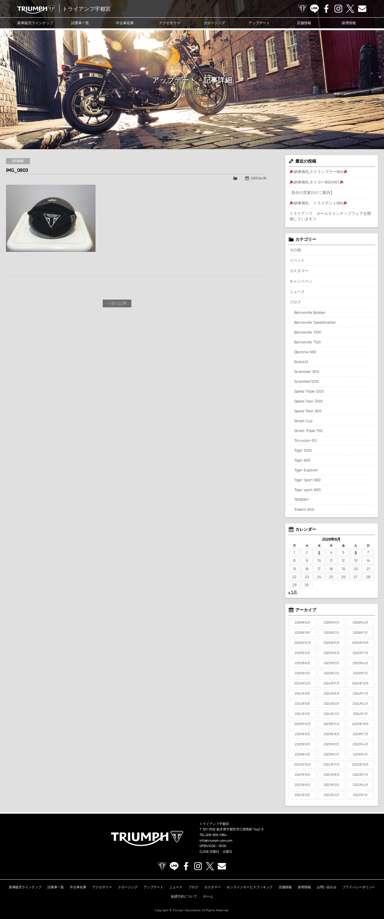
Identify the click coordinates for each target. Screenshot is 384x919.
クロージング (214, 23)
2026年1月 (360, 632)
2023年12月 (302, 724)
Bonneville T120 (307, 342)
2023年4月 (360, 744)
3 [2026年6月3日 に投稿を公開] (319, 552)
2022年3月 (302, 795)
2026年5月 (331, 622)
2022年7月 (360, 774)
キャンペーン (301, 281)
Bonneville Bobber (310, 312)
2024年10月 (360, 683)
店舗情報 (304, 23)
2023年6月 (302, 744)
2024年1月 (360, 714)
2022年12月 (302, 764)
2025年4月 (360, 663)
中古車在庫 (125, 23)
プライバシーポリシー (358, 887)
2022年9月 (302, 774)
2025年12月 (302, 643)
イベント (297, 260)
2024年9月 (302, 693)
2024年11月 (331, 683)
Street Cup (303, 420)
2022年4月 (360, 785)
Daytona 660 (305, 351)
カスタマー (299, 270)
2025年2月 (331, 673)
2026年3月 (302, 632)
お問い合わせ (327, 887)
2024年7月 (360, 693)
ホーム (208, 896)
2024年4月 (360, 703)
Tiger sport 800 (307, 489)
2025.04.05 (258, 178)
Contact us (362, 8)
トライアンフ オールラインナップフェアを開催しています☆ (330, 216)
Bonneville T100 (308, 332)
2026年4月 (360, 622)
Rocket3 (301, 361)
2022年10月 (360, 764)
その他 (295, 249)
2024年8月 (332, 693)
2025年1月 (360, 673)
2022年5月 (331, 785)
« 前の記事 (117, 303)
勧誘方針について (184, 896)
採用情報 (349, 23)
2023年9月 (302, 734)
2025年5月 (331, 663)
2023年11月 (331, 724)
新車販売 (35, 23)
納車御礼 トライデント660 (318, 203)
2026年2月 (331, 632)
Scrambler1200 (307, 381)
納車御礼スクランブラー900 (319, 171)
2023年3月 (302, 754)
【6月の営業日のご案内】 (312, 192)
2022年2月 (331, 795)
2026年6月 (302, 622)
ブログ (295, 302)
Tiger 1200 (303, 450)
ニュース (297, 291)
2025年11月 (331, 643)
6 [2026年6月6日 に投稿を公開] (356, 552)
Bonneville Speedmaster (315, 322)
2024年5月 (331, 703)
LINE (314, 8)
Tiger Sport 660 (307, 479)
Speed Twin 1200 (308, 401)
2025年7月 (360, 653)
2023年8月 (332, 734)
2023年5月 (331, 744)
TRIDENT (301, 499)
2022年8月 (332, 774)
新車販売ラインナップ (25, 887)
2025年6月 (302, 663)
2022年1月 (360, 795)
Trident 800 (304, 509)
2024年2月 (331, 714)
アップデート (259, 23)
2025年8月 (332, 653)
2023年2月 (331, 754)
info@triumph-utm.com (215, 840)
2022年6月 (302, 785)
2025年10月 (360, 643)
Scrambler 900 (307, 371)
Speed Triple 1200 (309, 391)
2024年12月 (302, 683)
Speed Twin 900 (308, 410)
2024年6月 (302, 703)
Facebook (326, 8)
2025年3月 (302, 673)
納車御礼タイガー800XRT (317, 182)
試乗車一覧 (80, 23)
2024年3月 (302, 714)
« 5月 (292, 592)
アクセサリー (169, 23)
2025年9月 (302, 653)
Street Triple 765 (308, 430)
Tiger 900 (302, 460)
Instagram (338, 8)
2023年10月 (360, 724)
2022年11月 (331, 764)
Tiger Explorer (306, 470)
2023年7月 (360, 734)
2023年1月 (360, 754)
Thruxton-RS (305, 440)
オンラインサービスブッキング (250, 887)
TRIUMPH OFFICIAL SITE (302, 8)
